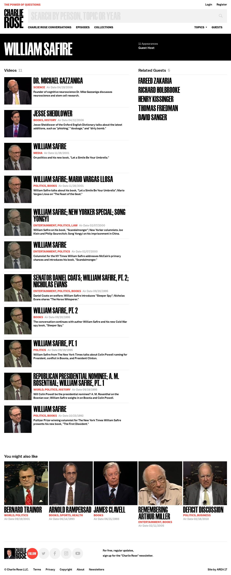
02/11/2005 (160, 516)
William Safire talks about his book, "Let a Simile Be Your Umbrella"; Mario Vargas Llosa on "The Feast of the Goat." (64, 188)
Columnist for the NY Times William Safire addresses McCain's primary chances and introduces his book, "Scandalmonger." (62, 254)
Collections (103, 27)
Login (208, 4)
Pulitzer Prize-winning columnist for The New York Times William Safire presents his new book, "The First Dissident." (62, 418)
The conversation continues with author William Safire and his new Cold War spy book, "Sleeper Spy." (65, 320)
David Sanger (152, 116)
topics (199, 27)
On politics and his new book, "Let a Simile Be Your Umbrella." (56, 156)
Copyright (66, 569)
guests (217, 27)
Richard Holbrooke (159, 89)
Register (222, 4)
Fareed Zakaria (155, 80)
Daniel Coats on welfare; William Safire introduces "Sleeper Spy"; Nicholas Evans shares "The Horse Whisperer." (66, 287)
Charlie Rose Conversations (49, 27)
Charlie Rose (14, 19)
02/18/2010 (203, 513)
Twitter (43, 553)
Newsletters (96, 569)
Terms (37, 569)
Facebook (54, 553)
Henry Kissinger (156, 98)
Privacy (50, 569)
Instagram (66, 553)
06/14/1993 (70, 513)
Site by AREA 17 (217, 569)
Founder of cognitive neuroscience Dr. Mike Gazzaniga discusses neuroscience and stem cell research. (58, 90)
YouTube (77, 553)
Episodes (83, 27)
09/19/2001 (23, 513)
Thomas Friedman (158, 107)
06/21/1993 (109, 513)
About (80, 569)
